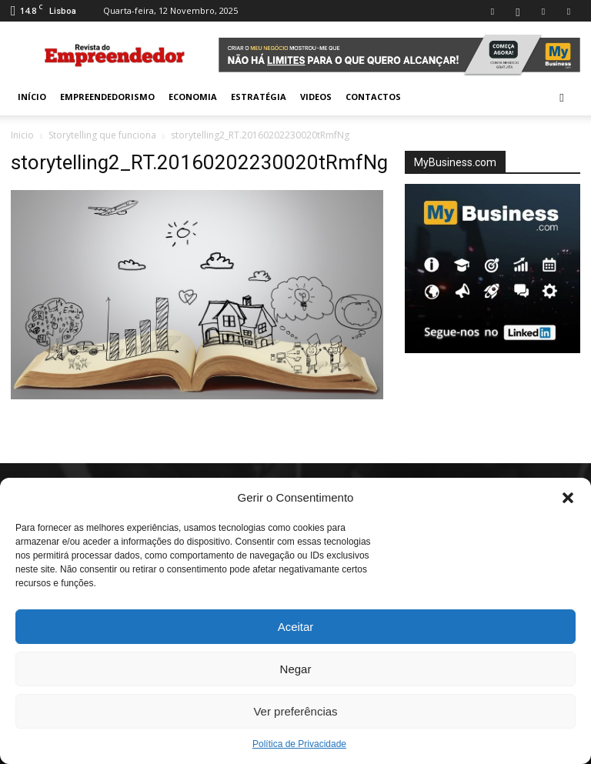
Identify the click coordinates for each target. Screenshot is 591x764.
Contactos (373, 96)
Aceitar (296, 626)
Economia (193, 96)
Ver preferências (295, 711)
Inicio (22, 135)
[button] (568, 497)
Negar (296, 669)
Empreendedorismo (107, 96)
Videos (316, 96)
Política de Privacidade (299, 744)
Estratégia (258, 96)
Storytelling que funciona (102, 135)
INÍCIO (32, 96)
